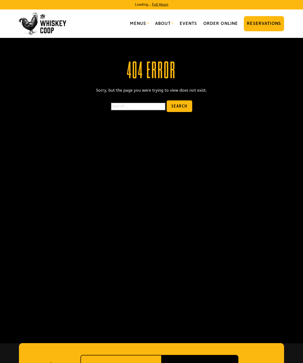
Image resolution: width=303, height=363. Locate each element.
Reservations (264, 24)
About (163, 24)
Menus (138, 24)
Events (188, 24)
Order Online (220, 24)
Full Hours (160, 4)
